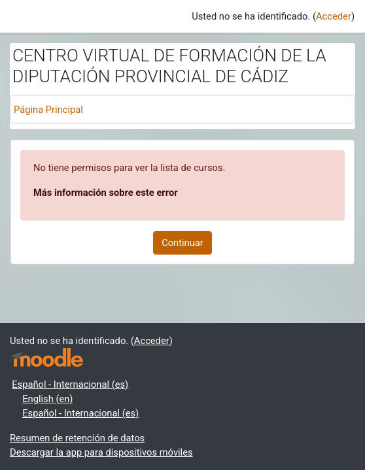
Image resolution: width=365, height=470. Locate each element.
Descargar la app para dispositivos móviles (101, 452)
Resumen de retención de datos (77, 438)
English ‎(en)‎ (47, 399)
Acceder (333, 16)
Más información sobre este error (105, 192)
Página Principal (48, 110)
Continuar (182, 243)
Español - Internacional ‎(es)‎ (70, 384)
